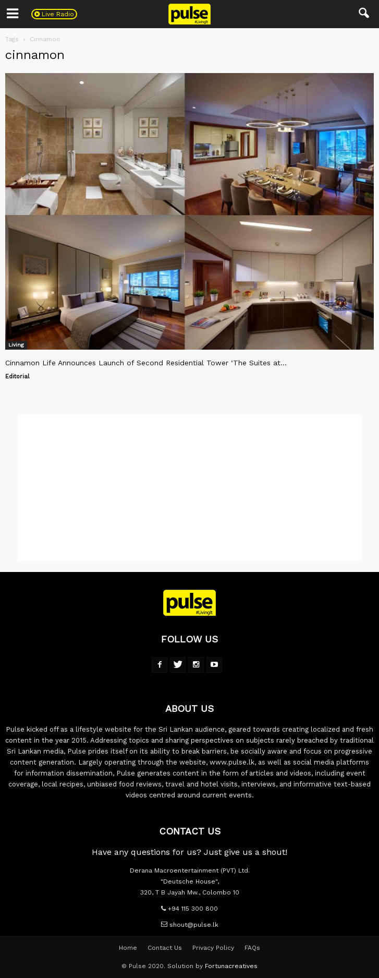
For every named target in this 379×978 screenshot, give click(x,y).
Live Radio (54, 14)
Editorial (17, 376)
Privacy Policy (213, 947)
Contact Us (165, 947)
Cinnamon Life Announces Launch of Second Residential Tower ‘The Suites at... (146, 363)
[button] (364, 14)
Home (128, 947)
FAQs (252, 947)
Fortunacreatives (231, 966)
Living (16, 345)
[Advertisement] (189, 487)
